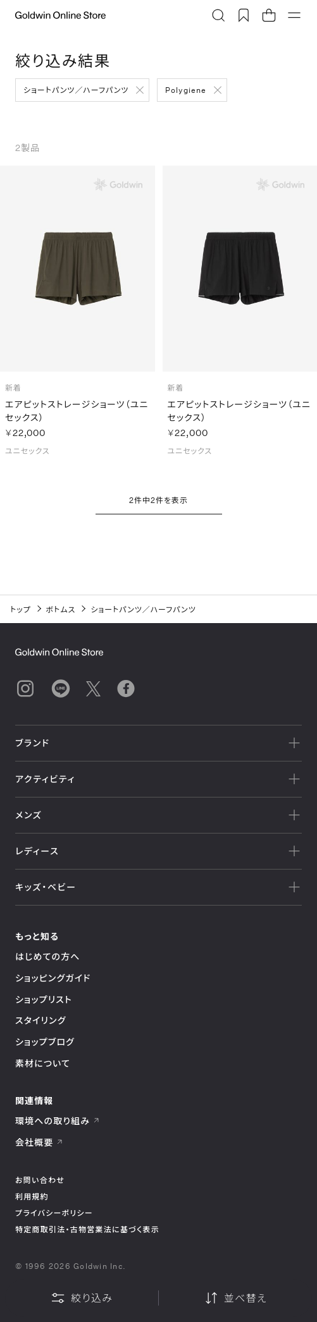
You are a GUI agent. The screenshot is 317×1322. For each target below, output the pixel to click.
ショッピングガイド (52, 978)
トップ (20, 609)
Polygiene (185, 90)
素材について (42, 1063)
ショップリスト (43, 999)
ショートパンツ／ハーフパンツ (75, 90)
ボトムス (61, 609)
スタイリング (40, 1020)
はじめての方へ (47, 956)
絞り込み (82, 1298)
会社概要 (39, 1142)
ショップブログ (45, 1042)
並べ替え (235, 1298)
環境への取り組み (57, 1121)
